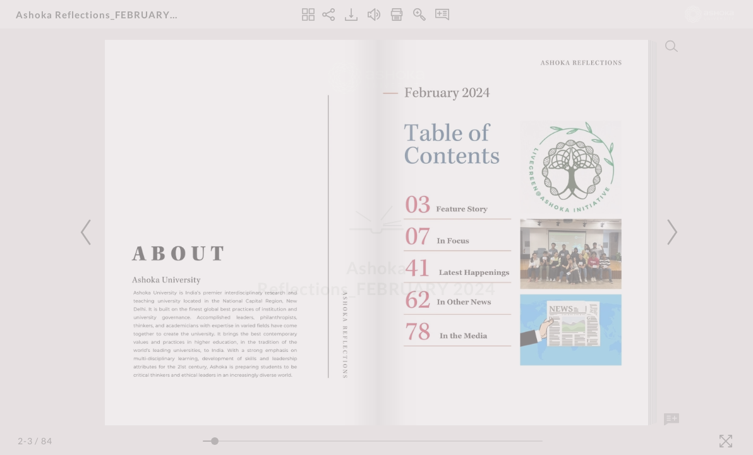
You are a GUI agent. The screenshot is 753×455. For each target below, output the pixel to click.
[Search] (671, 46)
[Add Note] (671, 419)
